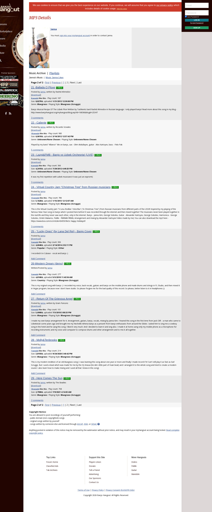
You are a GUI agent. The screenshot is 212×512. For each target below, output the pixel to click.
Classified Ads (55, 466)
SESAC (97, 424)
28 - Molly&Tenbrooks (47, 339)
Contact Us (95, 482)
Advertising (95, 474)
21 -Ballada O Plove (46, 87)
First (50, 82)
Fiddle (133, 466)
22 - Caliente (42, 122)
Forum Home (55, 462)
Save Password (192, 17)
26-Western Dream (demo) (50, 263)
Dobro (133, 462)
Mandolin (134, 474)
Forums (10, 24)
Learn (9, 38)
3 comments (40, 117)
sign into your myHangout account (78, 35)
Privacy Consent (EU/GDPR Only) (120, 490)
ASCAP (83, 424)
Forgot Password (196, 23)
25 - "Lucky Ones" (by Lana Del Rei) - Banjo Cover (64, 231)
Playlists (58, 73)
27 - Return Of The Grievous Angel (55, 298)
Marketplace (12, 31)
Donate (93, 466)
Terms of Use (84, 490)
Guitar (133, 470)
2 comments (40, 400)
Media (9, 45)
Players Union (96, 462)
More (8, 52)
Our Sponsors (96, 478)
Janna (57, 29)
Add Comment (41, 258)
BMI (89, 424)
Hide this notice (125, 9)
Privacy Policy (98, 490)
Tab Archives (54, 470)
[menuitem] (15, 24)
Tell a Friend (95, 470)
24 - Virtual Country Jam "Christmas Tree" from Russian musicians (74, 187)
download (39, 95)
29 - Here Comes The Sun (50, 378)
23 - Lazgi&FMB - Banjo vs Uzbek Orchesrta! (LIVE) (65, 154)
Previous (59, 82)
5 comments (40, 149)
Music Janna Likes (58, 77)
